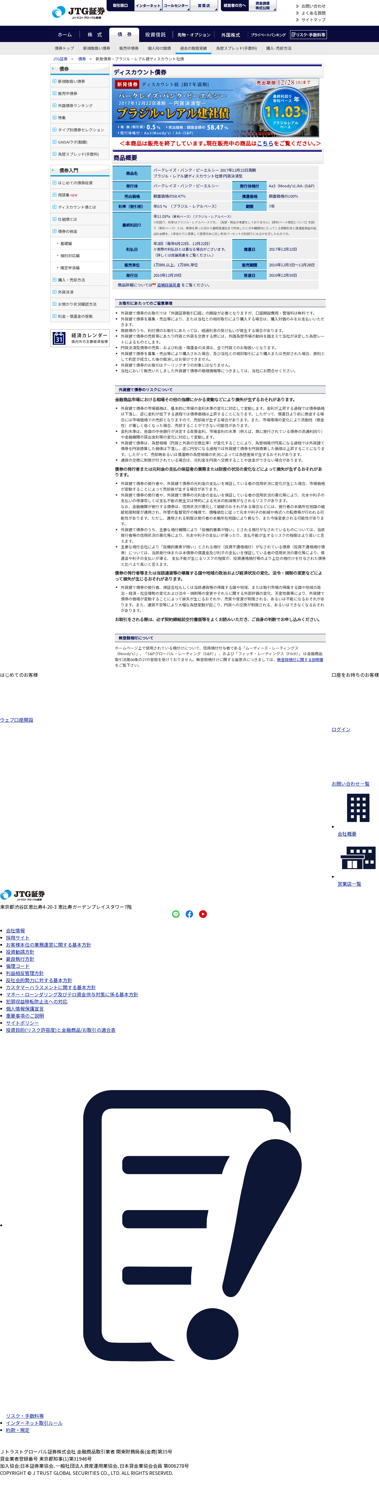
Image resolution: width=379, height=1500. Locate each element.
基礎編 (66, 243)
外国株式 (231, 34)
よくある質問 (311, 13)
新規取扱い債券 (96, 48)
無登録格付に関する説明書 (300, 659)
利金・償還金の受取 (75, 316)
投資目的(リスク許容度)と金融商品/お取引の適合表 (60, 1029)
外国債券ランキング (75, 105)
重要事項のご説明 (25, 1015)
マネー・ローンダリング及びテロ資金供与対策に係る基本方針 (72, 994)
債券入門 (68, 170)
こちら (265, 143)
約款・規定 (18, 1429)
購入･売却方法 (278, 48)
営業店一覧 (358, 880)
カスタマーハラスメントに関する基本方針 (51, 987)
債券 (124, 34)
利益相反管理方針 (25, 973)
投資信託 (156, 34)
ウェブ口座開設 (19, 716)
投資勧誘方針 (20, 951)
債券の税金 (67, 231)
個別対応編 (70, 255)
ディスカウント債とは (77, 207)
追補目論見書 (166, 285)
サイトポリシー (22, 1022)
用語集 (67, 195)
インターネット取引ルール (34, 1422)
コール (176, 5)
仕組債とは (67, 219)
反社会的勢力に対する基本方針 (39, 980)
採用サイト (18, 937)
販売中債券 (129, 48)
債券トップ (64, 48)
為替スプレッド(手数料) (236, 48)
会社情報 (15, 930)
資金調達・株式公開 (263, 5)
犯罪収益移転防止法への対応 (37, 1001)
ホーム (65, 34)
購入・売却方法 (71, 280)
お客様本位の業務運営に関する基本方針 (48, 944)
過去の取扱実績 (193, 48)
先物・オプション (193, 34)
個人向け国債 (159, 48)
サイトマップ (311, 20)
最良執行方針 (20, 958)
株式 (94, 34)
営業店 (204, 5)
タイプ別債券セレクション (81, 130)
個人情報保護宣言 (25, 1008)
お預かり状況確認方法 (77, 304)
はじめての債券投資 (75, 183)
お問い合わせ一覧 (355, 780)
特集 (62, 117)
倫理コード (18, 965)
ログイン (355, 726)
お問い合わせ (311, 6)
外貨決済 (65, 292)
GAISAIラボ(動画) (72, 142)
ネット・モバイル (148, 5)
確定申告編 (70, 267)
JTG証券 (60, 59)
